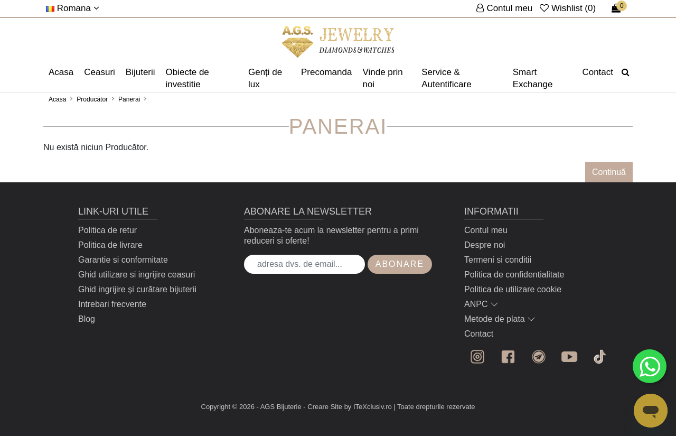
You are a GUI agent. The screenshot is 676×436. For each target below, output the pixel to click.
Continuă (609, 172)
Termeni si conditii (497, 259)
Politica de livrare (110, 244)
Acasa (61, 72)
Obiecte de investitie (187, 78)
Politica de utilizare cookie (512, 289)
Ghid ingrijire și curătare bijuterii (137, 289)
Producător (92, 99)
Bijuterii (140, 72)
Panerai (129, 99)
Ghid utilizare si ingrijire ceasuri (136, 274)
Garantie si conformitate (123, 259)
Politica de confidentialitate (514, 274)
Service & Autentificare (446, 78)
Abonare (399, 263)
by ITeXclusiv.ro (368, 407)
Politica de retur (107, 230)
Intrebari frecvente (112, 304)
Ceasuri (99, 72)
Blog (86, 318)
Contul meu (486, 230)
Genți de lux (265, 78)
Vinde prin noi (382, 78)
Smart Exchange (533, 78)
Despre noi (484, 244)
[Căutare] (625, 72)
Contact (597, 72)
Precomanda (326, 72)
